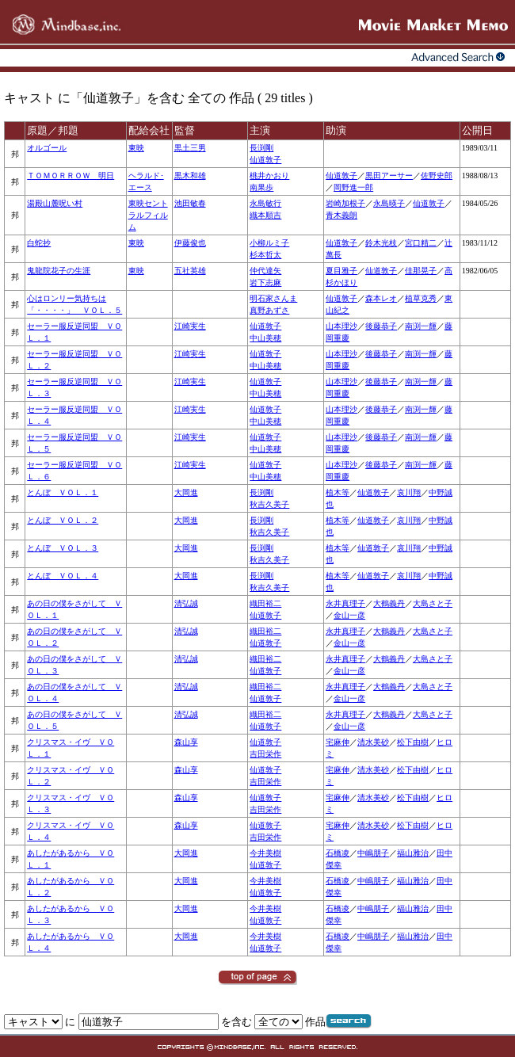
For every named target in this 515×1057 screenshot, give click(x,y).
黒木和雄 (190, 175)
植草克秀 (421, 298)
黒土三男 (190, 147)
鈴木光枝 (381, 242)
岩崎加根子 (345, 203)
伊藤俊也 (190, 242)
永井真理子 (345, 603)
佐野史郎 (436, 175)
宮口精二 (421, 242)
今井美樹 (265, 853)
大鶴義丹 (389, 603)
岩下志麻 (265, 282)
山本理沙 (341, 326)
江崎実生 (190, 326)
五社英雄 (190, 270)
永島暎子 (389, 203)
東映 (136, 147)
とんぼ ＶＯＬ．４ (62, 575)
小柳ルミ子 (269, 242)
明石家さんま (273, 298)
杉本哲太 (265, 254)
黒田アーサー (389, 175)
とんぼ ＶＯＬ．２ (62, 520)
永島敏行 (265, 203)
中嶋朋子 (373, 853)
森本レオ (381, 298)
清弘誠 (186, 603)
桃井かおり (269, 175)
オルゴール (47, 147)
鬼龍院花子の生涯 (58, 270)
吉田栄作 (265, 754)
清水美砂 (373, 742)
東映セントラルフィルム (148, 215)
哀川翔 (409, 492)
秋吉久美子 (269, 504)
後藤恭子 (381, 326)
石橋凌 (337, 853)
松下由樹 (413, 742)
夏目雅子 (341, 270)
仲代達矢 (265, 270)
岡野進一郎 (353, 187)
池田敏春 (190, 203)
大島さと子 (432, 603)
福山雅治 (413, 853)
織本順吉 (265, 215)
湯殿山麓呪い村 (54, 203)
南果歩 (261, 187)
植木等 (337, 492)
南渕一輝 (421, 326)
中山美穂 (265, 338)
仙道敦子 (265, 159)
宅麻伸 (337, 742)
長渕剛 (261, 147)
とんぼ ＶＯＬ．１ (62, 492)
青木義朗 (341, 215)
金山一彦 (349, 615)
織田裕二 (265, 603)
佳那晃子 (421, 270)
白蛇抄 (39, 242)
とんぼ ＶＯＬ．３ (62, 548)
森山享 (186, 742)
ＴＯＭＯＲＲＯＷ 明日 (70, 175)
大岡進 (186, 492)
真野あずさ (269, 310)
